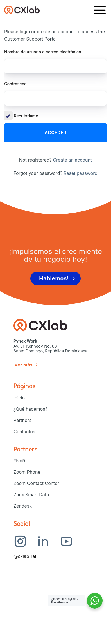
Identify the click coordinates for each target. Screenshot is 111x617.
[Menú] (99, 9)
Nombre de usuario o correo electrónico (42, 51)
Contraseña (15, 83)
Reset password (81, 173)
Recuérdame (21, 115)
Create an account (72, 160)
